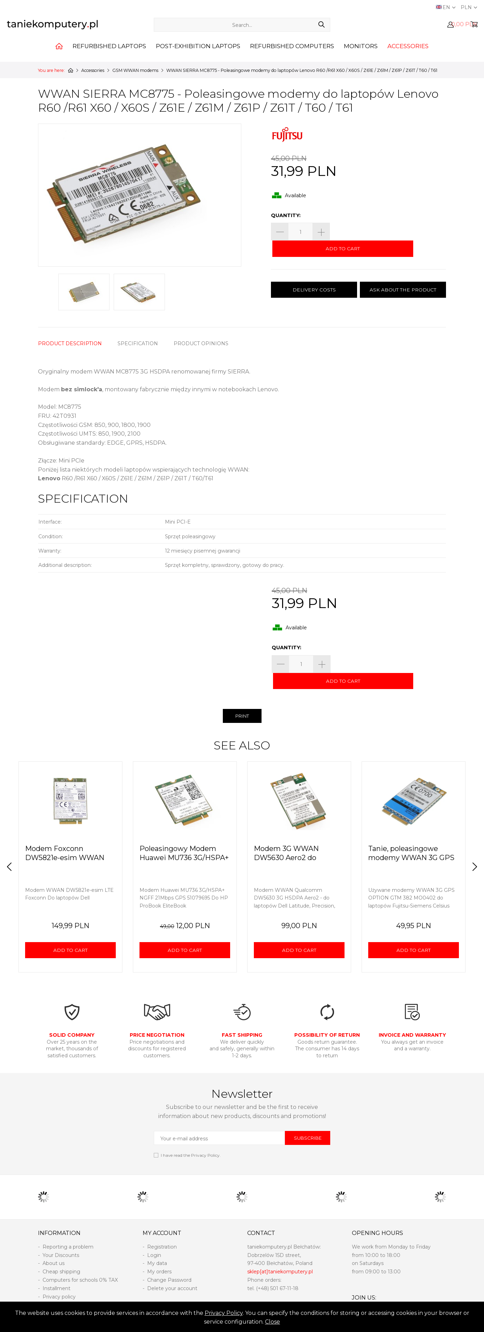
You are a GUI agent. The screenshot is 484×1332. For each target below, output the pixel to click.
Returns (52, 1289)
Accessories (408, 53)
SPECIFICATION (138, 343)
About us (54, 1247)
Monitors (361, 53)
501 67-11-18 (284, 1272)
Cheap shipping (61, 1255)
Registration (162, 1231)
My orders (159, 1255)
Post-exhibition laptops (198, 53)
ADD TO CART (389, 232)
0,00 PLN (464, 26)
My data (157, 1247)
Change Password (169, 1264)
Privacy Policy (224, 1313)
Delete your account (172, 1272)
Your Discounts (61, 1239)
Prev (12, 850)
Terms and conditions (68, 1297)
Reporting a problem (68, 1231)
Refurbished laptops (109, 53)
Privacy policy (59, 1281)
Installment (56, 1272)
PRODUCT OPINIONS (201, 343)
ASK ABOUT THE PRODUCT (403, 275)
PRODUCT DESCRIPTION (70, 343)
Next (472, 850)
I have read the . (191, 1139)
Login (154, 1239)
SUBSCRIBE (308, 1122)
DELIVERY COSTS (314, 275)
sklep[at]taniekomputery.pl (280, 1255)
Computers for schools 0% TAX (80, 1264)
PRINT (242, 700)
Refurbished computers (292, 53)
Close (272, 1321)
